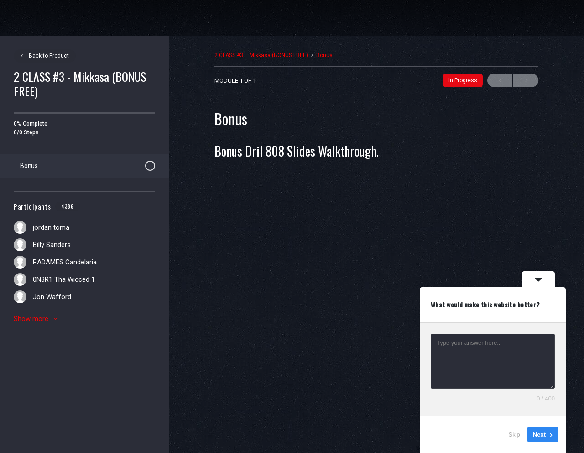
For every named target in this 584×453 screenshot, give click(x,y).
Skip (514, 434)
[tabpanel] (376, 268)
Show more (37, 319)
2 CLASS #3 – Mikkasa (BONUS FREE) (261, 55)
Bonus (324, 55)
